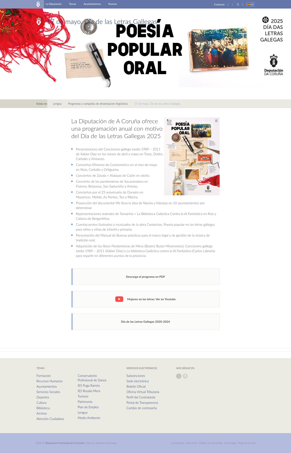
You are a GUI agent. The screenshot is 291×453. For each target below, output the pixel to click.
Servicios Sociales (48, 392)
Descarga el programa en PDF (145, 276)
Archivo (42, 413)
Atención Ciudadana (50, 419)
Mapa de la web (246, 442)
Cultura (42, 403)
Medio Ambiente (89, 418)
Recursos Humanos (50, 381)
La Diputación (53, 3)
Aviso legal (230, 442)
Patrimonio (85, 402)
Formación (44, 376)
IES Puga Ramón (89, 385)
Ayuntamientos (92, 3)
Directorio (191, 442)
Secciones (170, 21)
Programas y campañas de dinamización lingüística (98, 103)
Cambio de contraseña (141, 408)
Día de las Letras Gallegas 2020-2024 (145, 321)
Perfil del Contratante (140, 397)
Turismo (83, 396)
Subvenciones (135, 376)
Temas (72, 3)
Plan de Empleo (88, 407)
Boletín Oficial (136, 386)
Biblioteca (43, 408)
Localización (177, 442)
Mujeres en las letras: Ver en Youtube (145, 299)
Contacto (219, 4)
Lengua (57, 103)
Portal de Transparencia (142, 403)
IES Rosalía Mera (89, 391)
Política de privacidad (211, 442)
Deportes (43, 397)
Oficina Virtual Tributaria (142, 392)
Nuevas (112, 3)
